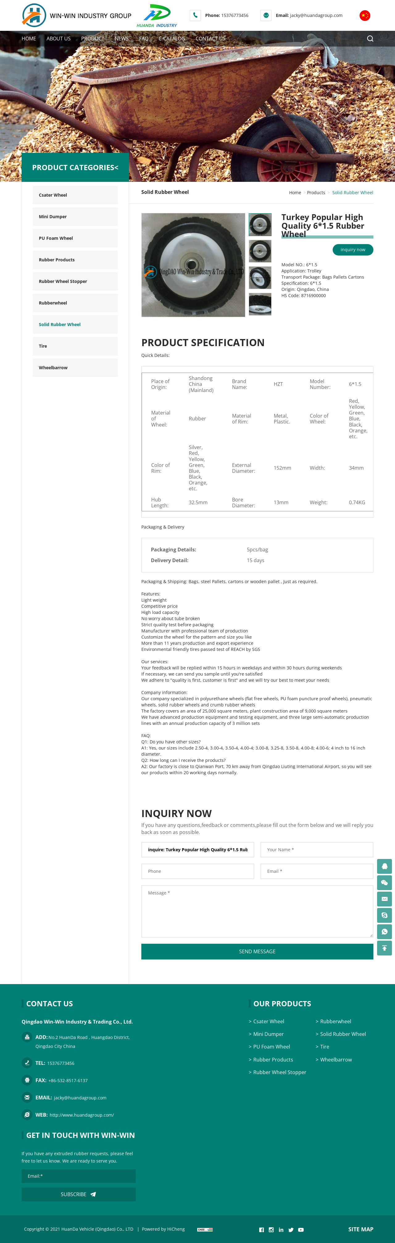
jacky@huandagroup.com (316, 15)
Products (316, 192)
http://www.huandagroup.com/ (82, 1115)
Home (295, 192)
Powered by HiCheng (163, 1229)
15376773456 (234, 15)
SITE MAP (360, 1229)
